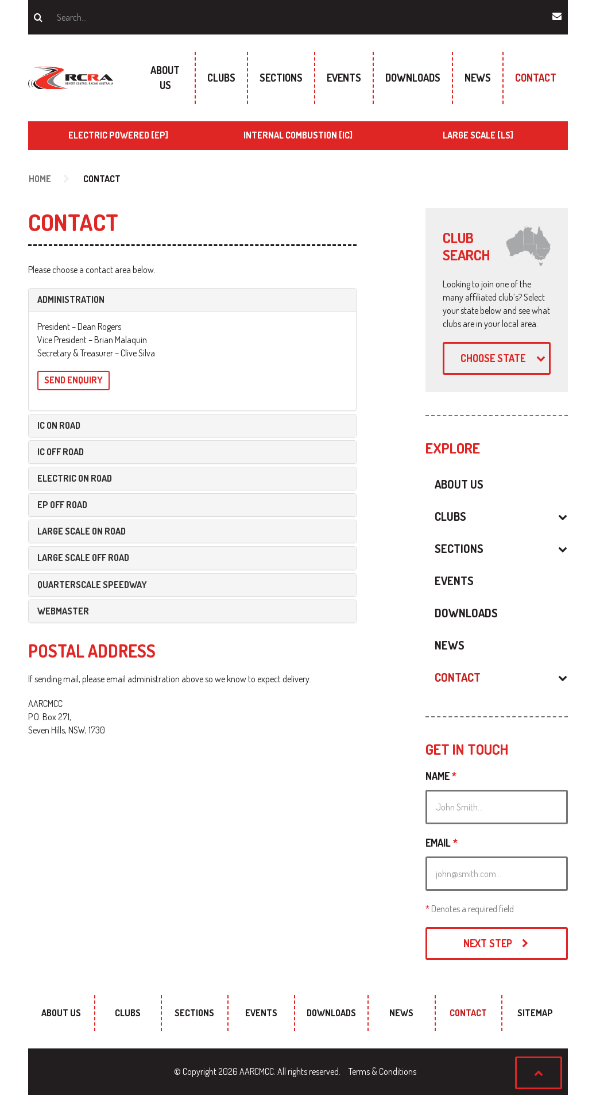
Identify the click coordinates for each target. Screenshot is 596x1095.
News (478, 77)
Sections (281, 77)
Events (344, 77)
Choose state (504, 358)
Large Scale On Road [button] (81, 531)
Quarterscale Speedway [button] (92, 584)
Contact (535, 77)
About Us (165, 77)
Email (441, 842)
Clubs (221, 77)
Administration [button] (71, 299)
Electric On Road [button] (74, 478)
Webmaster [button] (63, 611)
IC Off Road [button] (60, 452)
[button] (525, 516)
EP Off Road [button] (62, 505)
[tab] (192, 300)
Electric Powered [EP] (118, 135)
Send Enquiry (73, 380)
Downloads (412, 77)
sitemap (535, 1013)
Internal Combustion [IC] (298, 135)
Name (440, 776)
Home (40, 179)
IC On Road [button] (58, 425)
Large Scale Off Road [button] (83, 557)
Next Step (496, 943)
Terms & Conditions (382, 1071)
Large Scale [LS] (478, 135)
